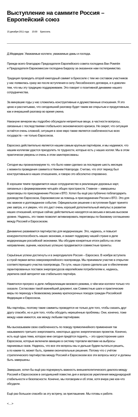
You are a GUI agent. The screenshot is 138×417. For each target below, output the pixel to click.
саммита (44, 169)
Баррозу (69, 68)
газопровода (72, 260)
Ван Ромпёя (112, 63)
